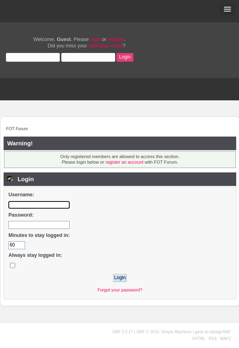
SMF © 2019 (147, 332)
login (95, 39)
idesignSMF (220, 332)
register (116, 39)
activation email (105, 46)
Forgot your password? (120, 289)
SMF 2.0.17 (122, 332)
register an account (124, 162)
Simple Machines (176, 332)
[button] (227, 9)
